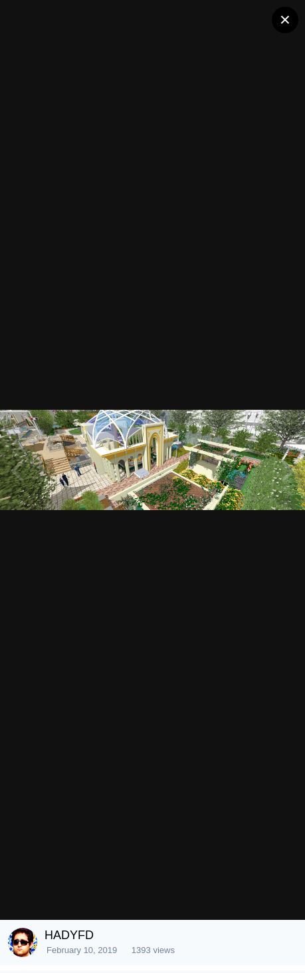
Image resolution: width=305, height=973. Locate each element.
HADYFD (69, 935)
